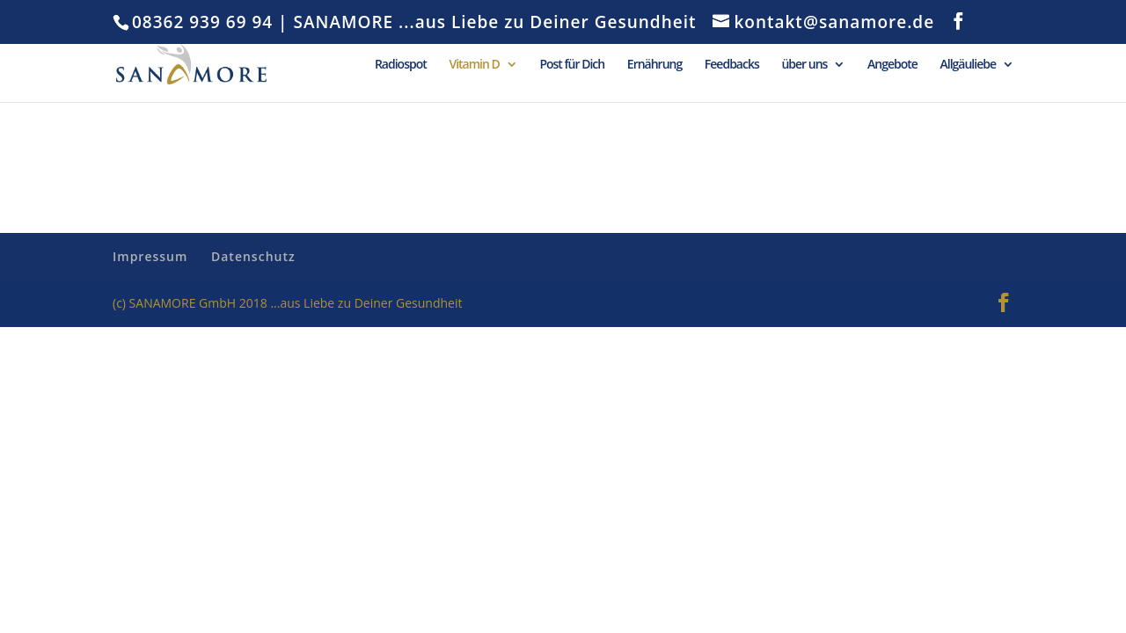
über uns (804, 65)
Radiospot (401, 65)
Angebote (892, 65)
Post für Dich (571, 65)
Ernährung (654, 65)
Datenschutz (253, 256)
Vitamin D (474, 65)
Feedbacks (732, 65)
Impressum (150, 256)
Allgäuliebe (968, 65)
